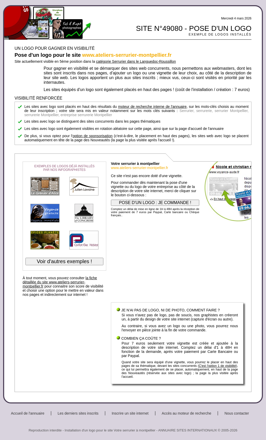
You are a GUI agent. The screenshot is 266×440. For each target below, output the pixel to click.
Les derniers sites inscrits (78, 413)
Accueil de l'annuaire (27, 413)
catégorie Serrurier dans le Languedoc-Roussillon (136, 61)
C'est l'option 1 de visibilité (217, 366)
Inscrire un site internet (130, 413)
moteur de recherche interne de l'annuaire (152, 106)
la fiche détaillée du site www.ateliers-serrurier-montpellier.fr (60, 282)
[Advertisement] (177, 261)
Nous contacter (236, 413)
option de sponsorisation (92, 136)
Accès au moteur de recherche (186, 413)
